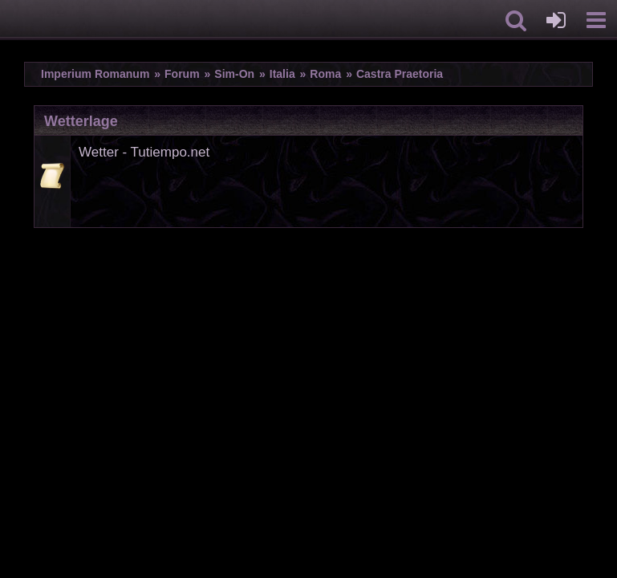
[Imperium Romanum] (8, 20)
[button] (516, 20)
